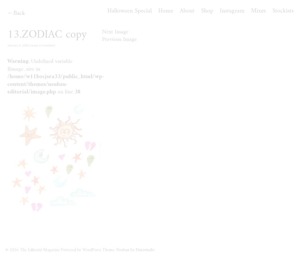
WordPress (91, 250)
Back (19, 13)
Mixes (258, 11)
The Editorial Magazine (40, 250)
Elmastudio (145, 250)
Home (165, 11)
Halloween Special (129, 11)
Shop (207, 11)
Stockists (283, 11)
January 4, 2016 (18, 45)
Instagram (232, 11)
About (187, 11)
